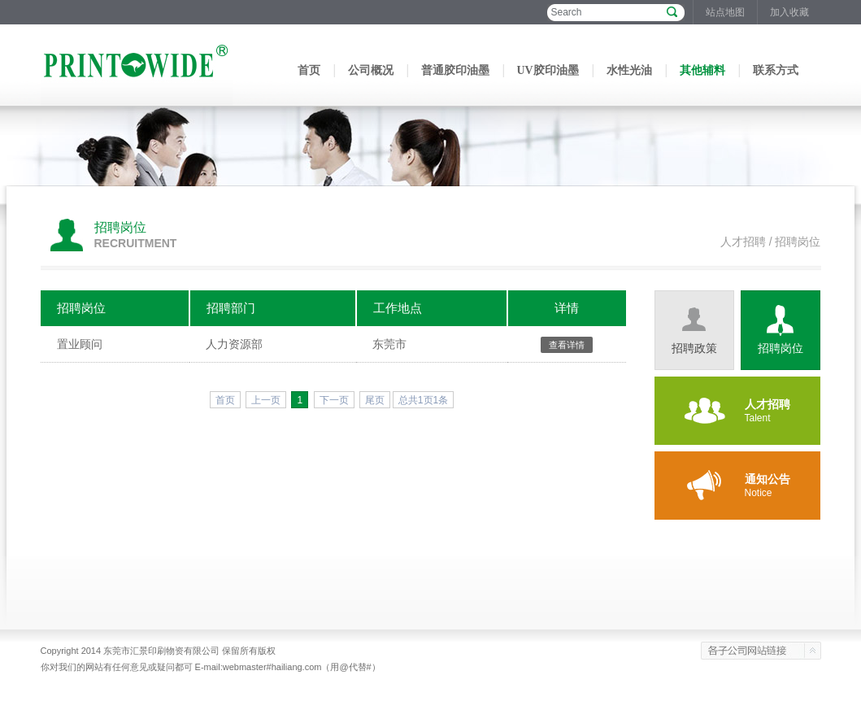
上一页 (265, 400)
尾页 (375, 400)
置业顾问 (79, 344)
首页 (309, 70)
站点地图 (725, 12)
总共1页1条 (423, 400)
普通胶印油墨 (455, 70)
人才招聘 (743, 241)
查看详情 (567, 345)
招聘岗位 (780, 348)
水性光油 (629, 70)
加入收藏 (789, 12)
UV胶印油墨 (548, 70)
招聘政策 (694, 348)
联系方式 (775, 70)
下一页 (334, 400)
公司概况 (371, 70)
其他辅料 (702, 70)
